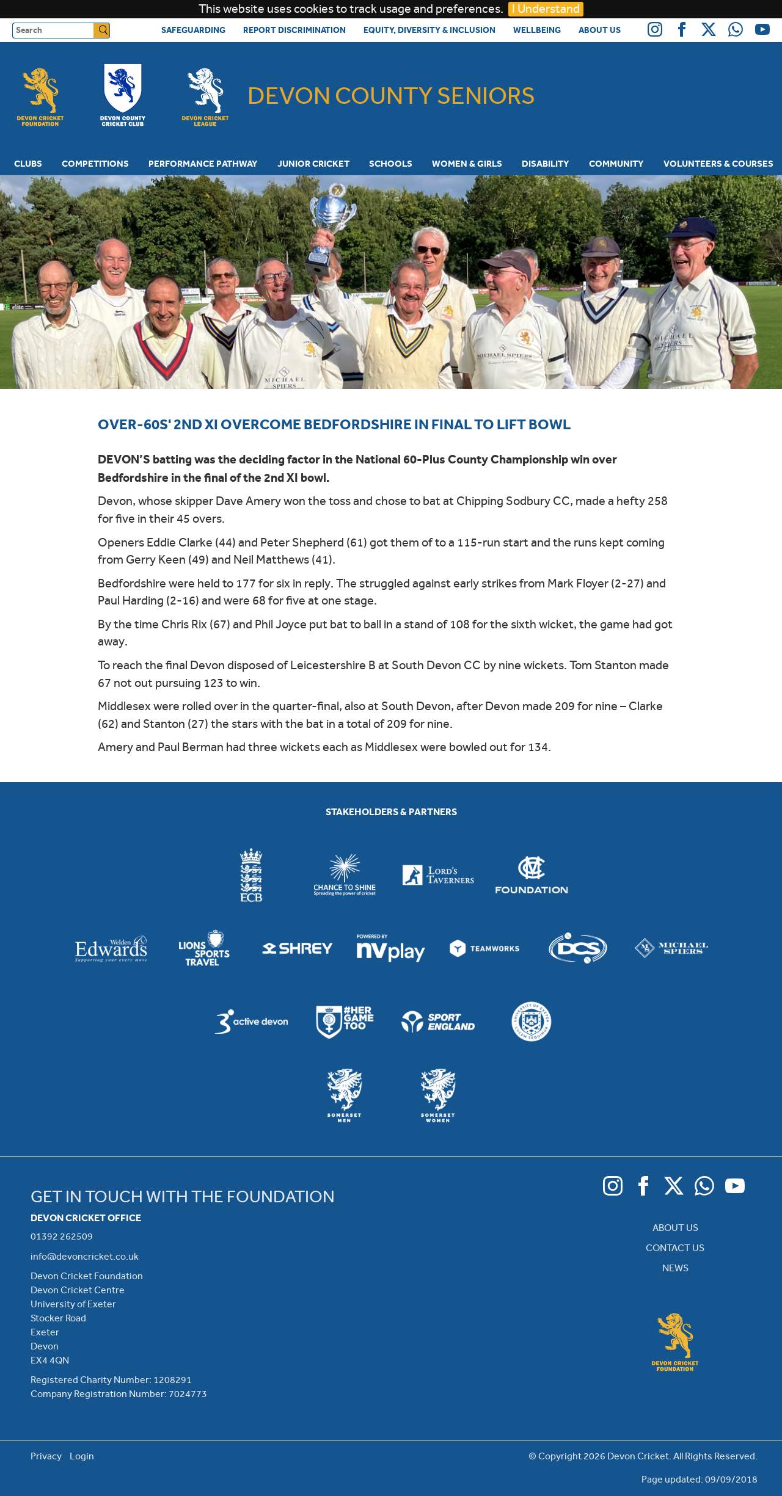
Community (616, 163)
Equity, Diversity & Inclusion (429, 30)
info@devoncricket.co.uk (85, 1256)
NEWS (675, 1268)
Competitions (95, 163)
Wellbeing (537, 30)
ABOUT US (675, 1227)
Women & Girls (467, 163)
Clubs (28, 163)
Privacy (46, 1456)
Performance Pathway (203, 163)
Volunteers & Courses (718, 163)
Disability (545, 163)
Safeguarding (193, 30)
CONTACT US (675, 1248)
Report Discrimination (294, 30)
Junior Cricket (313, 163)
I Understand (546, 9)
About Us (600, 30)
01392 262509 (62, 1236)
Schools (390, 163)
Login (82, 1456)
